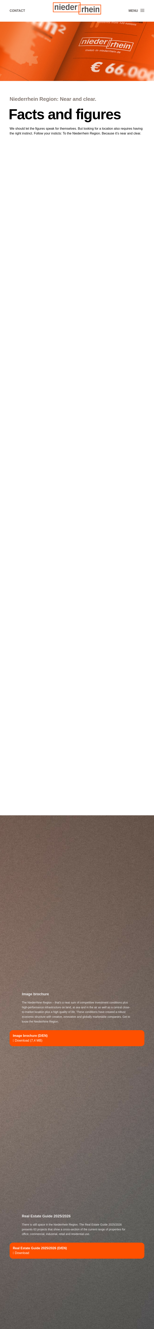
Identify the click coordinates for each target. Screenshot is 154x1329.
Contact (17, 10)
